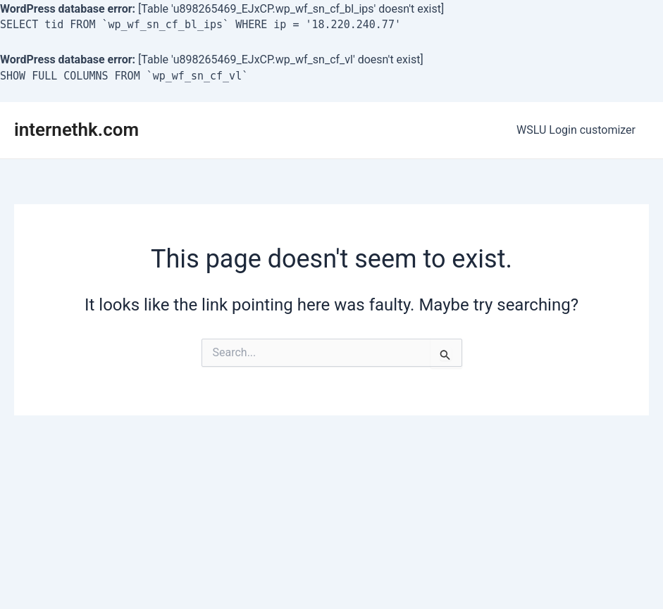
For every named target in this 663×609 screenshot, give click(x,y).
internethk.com (76, 129)
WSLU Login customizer (578, 130)
